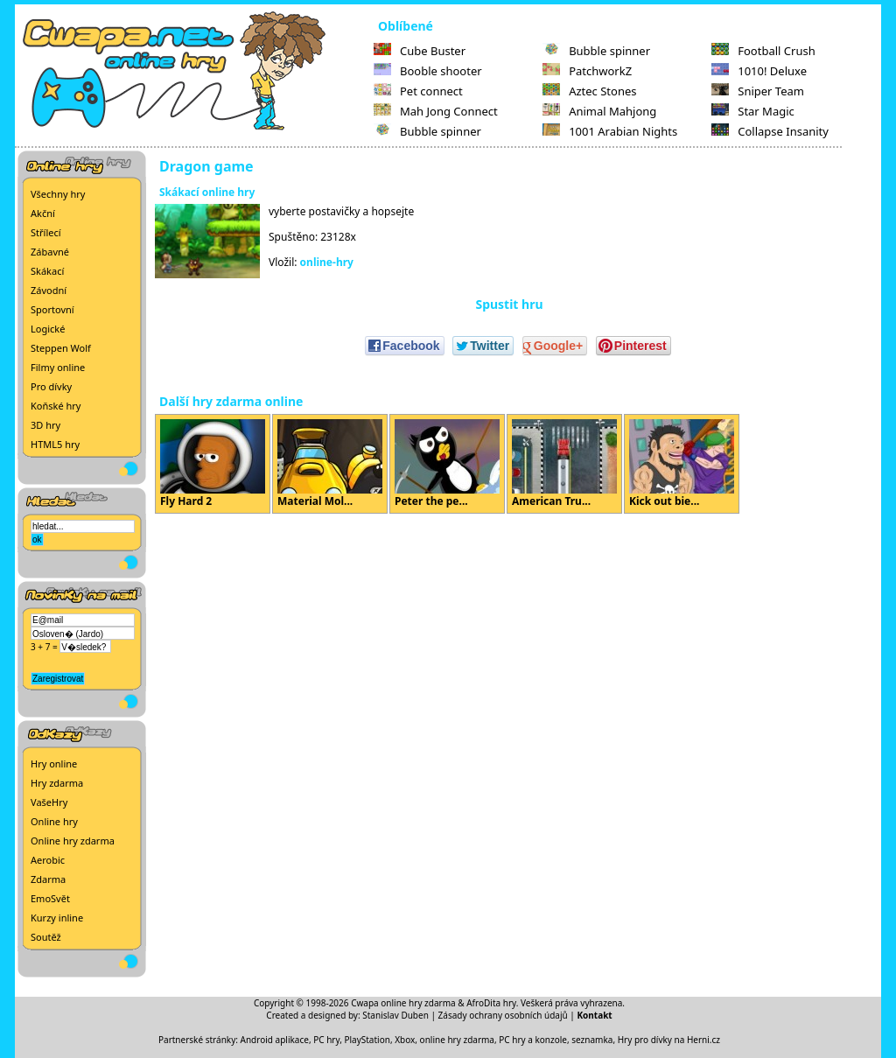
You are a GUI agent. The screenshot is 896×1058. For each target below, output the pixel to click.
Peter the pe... (447, 463)
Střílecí (46, 232)
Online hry (54, 821)
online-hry (327, 262)
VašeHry (49, 802)
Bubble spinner (427, 131)
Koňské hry (55, 405)
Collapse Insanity (770, 131)
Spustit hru (508, 304)
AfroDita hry (491, 1003)
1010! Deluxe (759, 71)
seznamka (591, 1039)
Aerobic (48, 859)
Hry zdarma (57, 782)
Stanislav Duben (395, 1015)
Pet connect (418, 91)
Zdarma (48, 879)
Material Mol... (329, 463)
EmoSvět (50, 898)
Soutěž (46, 936)
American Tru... (564, 463)
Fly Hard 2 (212, 463)
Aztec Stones (589, 91)
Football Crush (763, 51)
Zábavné (50, 251)
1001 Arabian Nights (609, 131)
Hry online (54, 763)
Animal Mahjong (599, 111)
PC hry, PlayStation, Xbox (364, 1039)
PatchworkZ (587, 71)
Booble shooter (428, 71)
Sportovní (52, 309)
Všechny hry (58, 193)
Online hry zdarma (73, 840)
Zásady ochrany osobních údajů (503, 1015)
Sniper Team (757, 91)
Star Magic (752, 111)
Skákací (47, 270)
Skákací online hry (207, 192)
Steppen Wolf (61, 347)
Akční (43, 213)
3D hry (45, 424)
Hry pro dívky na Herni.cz (669, 1039)
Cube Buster (420, 51)
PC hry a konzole (533, 1039)
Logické (48, 328)
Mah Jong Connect (436, 111)
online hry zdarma (457, 1039)
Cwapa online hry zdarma (403, 1003)
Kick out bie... (681, 463)
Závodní (48, 290)
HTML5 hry (55, 444)
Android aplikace (275, 1039)
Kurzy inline (57, 917)
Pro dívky (51, 386)
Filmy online (58, 367)
